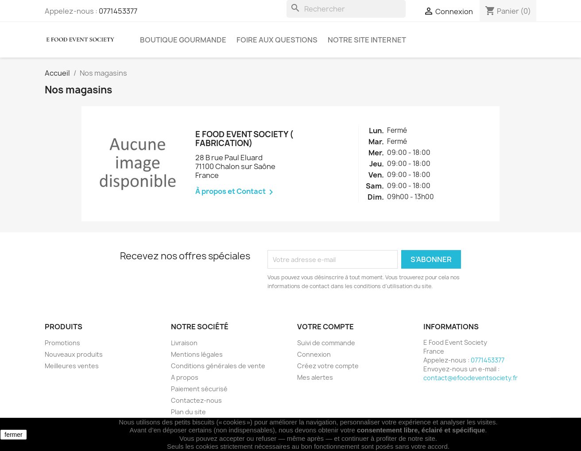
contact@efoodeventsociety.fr (470, 378)
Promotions (62, 343)
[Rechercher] (346, 9)
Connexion (314, 354)
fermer (13, 434)
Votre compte (325, 327)
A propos (184, 377)
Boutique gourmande (183, 40)
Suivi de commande (326, 343)
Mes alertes (315, 377)
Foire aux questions (277, 40)
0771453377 (118, 11)
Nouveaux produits (74, 354)
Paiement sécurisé (199, 389)
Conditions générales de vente (218, 366)
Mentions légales (197, 354)
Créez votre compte (328, 366)
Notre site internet (367, 40)
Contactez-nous (196, 400)
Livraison (184, 343)
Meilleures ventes (72, 366)
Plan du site (188, 412)
